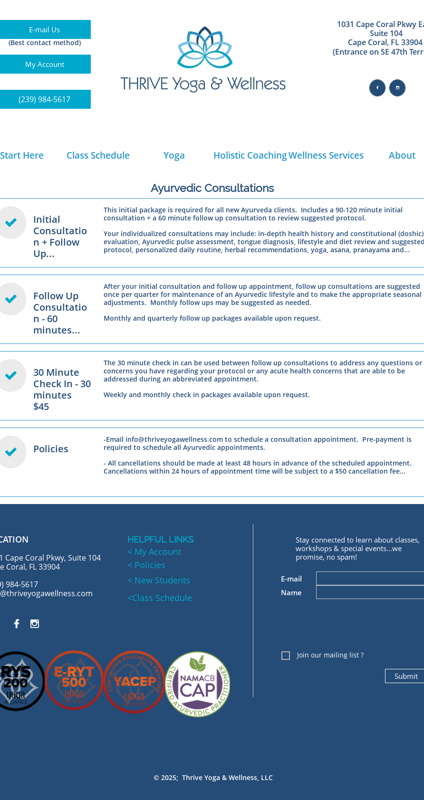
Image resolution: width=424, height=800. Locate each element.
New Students (161, 580)
